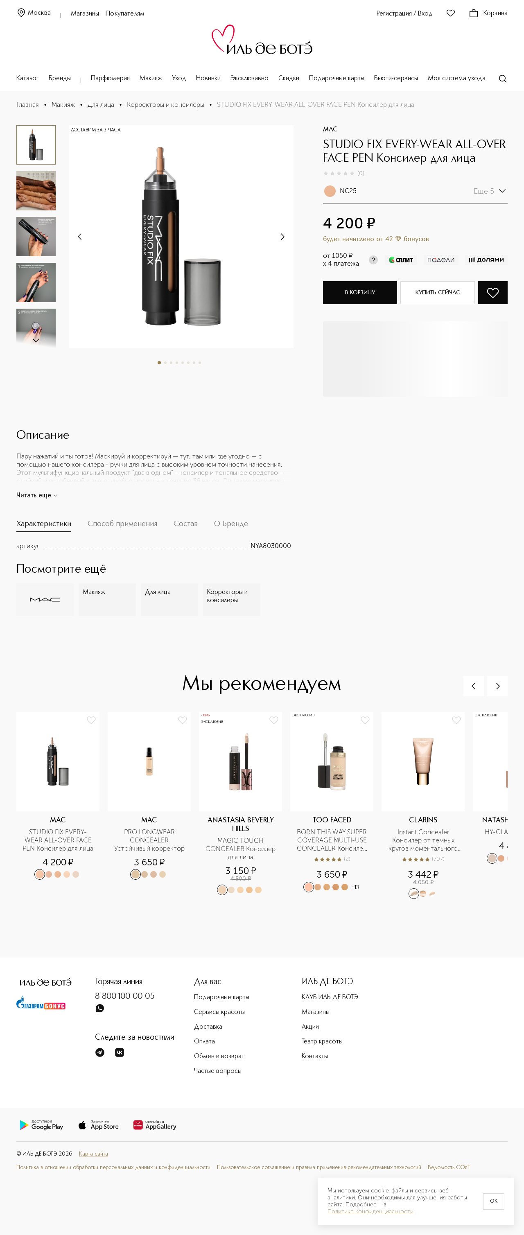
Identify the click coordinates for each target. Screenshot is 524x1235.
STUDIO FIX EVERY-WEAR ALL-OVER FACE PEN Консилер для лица (58, 840)
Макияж (151, 78)
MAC (330, 129)
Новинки (208, 78)
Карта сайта (93, 1154)
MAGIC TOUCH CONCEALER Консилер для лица (241, 849)
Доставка (208, 1027)
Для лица (101, 104)
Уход (179, 78)
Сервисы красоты (219, 1012)
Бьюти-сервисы (396, 78)
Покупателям (125, 14)
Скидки (288, 78)
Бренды (60, 78)
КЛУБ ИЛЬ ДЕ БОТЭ (330, 997)
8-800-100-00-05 (125, 997)
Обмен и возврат (219, 1056)
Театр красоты (322, 1042)
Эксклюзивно (249, 78)
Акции (310, 1027)
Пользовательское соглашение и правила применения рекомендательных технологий (319, 1167)
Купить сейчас (438, 293)
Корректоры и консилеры (165, 104)
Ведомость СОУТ (449, 1167)
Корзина (488, 13)
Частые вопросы (218, 1071)
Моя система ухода (457, 78)
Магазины (85, 14)
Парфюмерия (110, 78)
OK (493, 1201)
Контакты (315, 1056)
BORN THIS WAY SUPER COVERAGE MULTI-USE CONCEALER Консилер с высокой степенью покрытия (332, 840)
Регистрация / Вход (405, 14)
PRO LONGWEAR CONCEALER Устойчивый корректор (149, 840)
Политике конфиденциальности (370, 1211)
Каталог (27, 78)
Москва (33, 13)
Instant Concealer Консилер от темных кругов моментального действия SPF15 (423, 840)
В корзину (360, 293)
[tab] (43, 525)
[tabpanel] (153, 546)
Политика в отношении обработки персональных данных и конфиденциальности (113, 1167)
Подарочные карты (336, 78)
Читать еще (37, 495)
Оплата (204, 1042)
